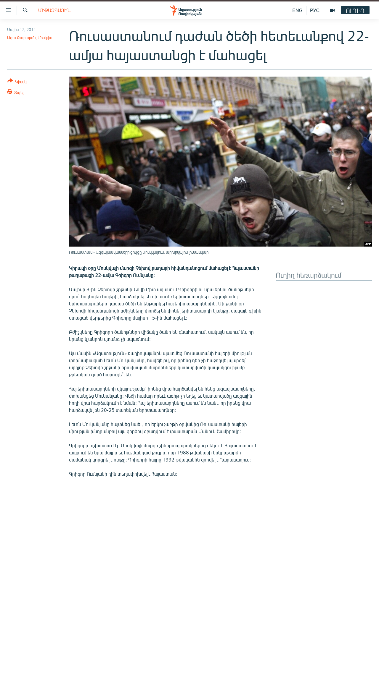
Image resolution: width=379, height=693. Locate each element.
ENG (297, 10)
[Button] (17, 82)
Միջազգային (54, 10)
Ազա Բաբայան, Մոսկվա (29, 37)
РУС (314, 10)
